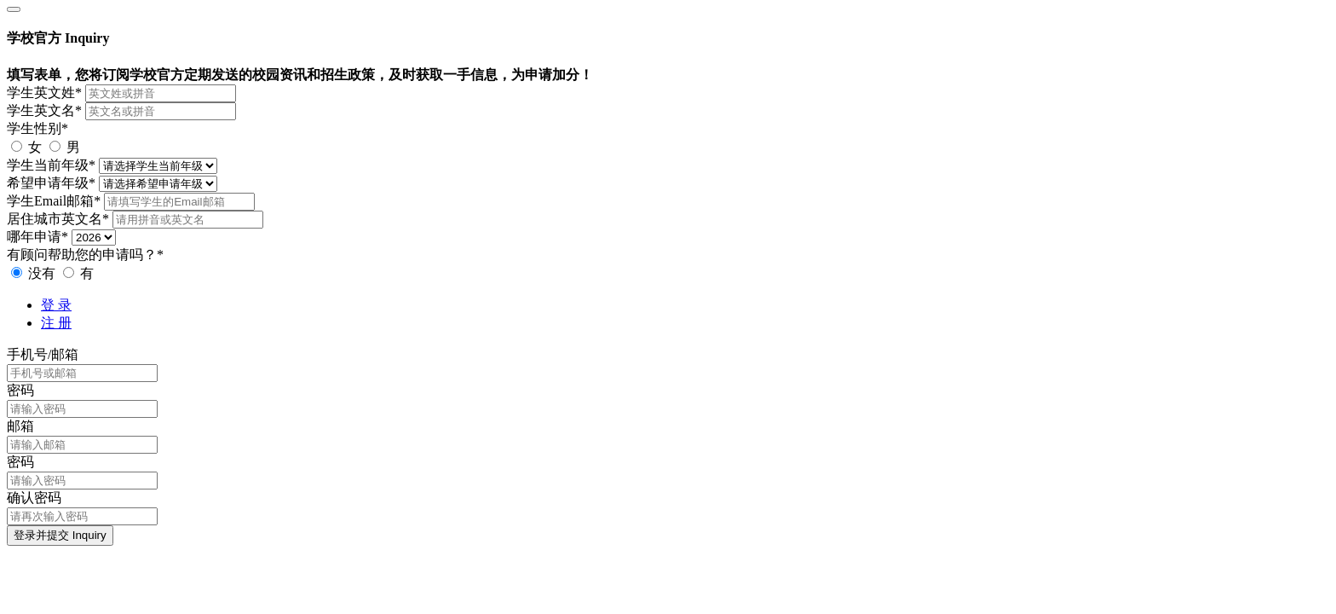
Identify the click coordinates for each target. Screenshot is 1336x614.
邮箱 (20, 426)
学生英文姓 (44, 92)
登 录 (56, 305)
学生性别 (37, 128)
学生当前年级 (51, 165)
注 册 (56, 323)
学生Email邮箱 (54, 201)
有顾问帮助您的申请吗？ (85, 254)
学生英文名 (44, 110)
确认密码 (34, 497)
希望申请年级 (51, 183)
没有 (35, 273)
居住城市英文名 (58, 218)
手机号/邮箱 (42, 354)
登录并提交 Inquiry (60, 535)
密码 (20, 390)
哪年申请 (37, 236)
